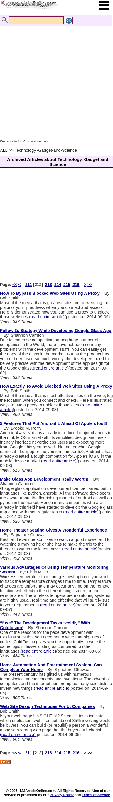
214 (57, 284)
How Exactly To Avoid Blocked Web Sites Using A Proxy (56, 386)
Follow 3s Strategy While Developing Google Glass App (55, 330)
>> (89, 284)
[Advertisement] (55, 82)
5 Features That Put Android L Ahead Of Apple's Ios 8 (53, 423)
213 (48, 284)
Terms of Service (96, 795)
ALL (3, 150)
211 (28, 284)
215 (66, 284)
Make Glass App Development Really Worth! (44, 479)
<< (14, 284)
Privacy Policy (62, 795)
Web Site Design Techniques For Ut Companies (47, 706)
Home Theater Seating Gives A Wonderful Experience (53, 530)
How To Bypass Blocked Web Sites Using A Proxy (50, 293)
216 (75, 284)
